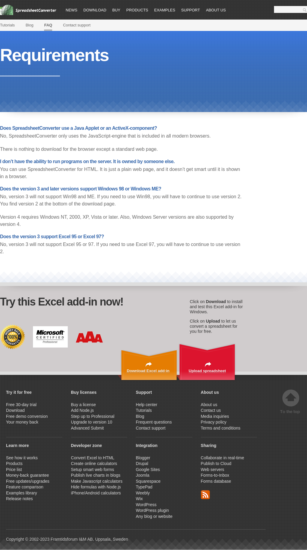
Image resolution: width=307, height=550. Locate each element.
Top (291, 402)
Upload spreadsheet (207, 371)
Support (190, 10)
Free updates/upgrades (27, 481)
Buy (116, 10)
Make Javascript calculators (97, 481)
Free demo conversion (27, 416)
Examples (164, 10)
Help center (146, 404)
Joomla (142, 475)
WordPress (146, 504)
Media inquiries (215, 416)
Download (94, 10)
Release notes (19, 498)
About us (216, 10)
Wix (139, 498)
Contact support (77, 25)
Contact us (211, 410)
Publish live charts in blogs (96, 475)
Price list (14, 469)
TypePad (144, 487)
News (71, 10)
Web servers (212, 469)
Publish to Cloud (216, 463)
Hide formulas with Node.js (96, 487)
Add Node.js (83, 410)
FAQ (48, 25)
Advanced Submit (87, 428)
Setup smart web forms (92, 469)
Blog (29, 25)
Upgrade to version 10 (91, 422)
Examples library (21, 493)
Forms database (216, 481)
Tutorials (7, 25)
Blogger (143, 457)
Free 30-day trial (21, 404)
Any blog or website (154, 516)
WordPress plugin (152, 510)
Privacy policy (214, 422)
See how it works (22, 457)
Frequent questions (154, 422)
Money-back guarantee (27, 475)
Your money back (22, 422)
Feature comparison (24, 487)
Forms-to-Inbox (215, 475)
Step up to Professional (93, 416)
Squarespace (148, 481)
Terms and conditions (220, 428)
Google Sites (148, 469)
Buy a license (83, 404)
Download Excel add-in (148, 371)
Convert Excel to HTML (93, 457)
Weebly (143, 493)
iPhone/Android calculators (96, 493)
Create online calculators (94, 463)
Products (137, 10)
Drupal (142, 463)
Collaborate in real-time (222, 457)
